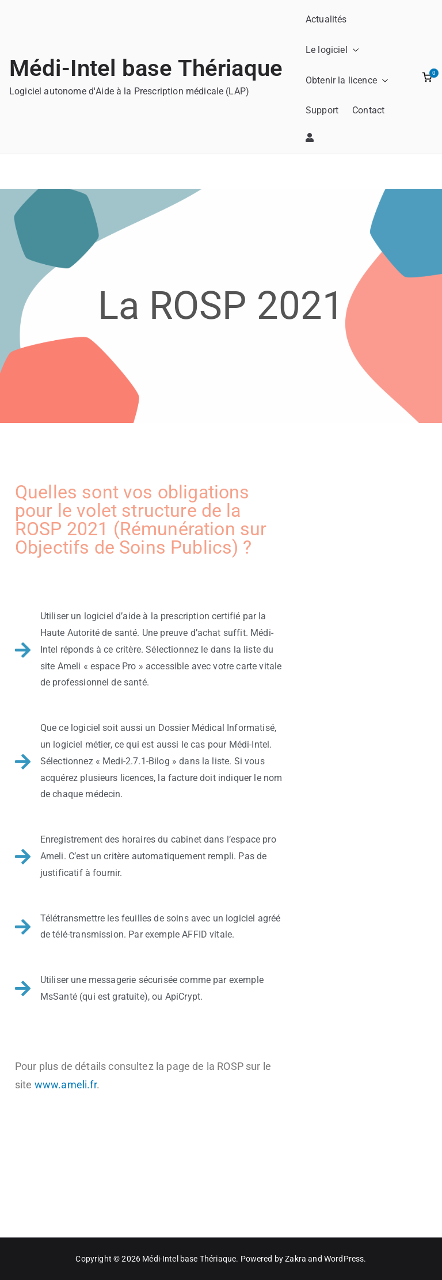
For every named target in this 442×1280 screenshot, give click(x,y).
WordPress (344, 1258)
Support (322, 110)
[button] (353, 50)
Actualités (326, 19)
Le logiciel (332, 50)
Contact (368, 110)
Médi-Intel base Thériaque (146, 68)
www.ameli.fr (66, 1085)
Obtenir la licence (347, 81)
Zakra (295, 1258)
